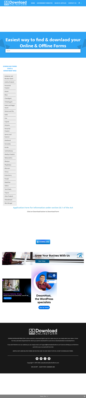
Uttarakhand (8, 200)
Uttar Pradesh (9, 196)
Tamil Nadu (8, 189)
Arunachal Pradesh (8, 86)
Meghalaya (8, 165)
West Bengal (8, 203)
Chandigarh (8, 98)
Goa (6, 118)
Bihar (6, 95)
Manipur (7, 161)
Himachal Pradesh (7, 130)
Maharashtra (8, 158)
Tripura (7, 193)
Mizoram (7, 168)
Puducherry (8, 175)
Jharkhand (8, 140)
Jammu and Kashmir (8, 135)
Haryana (7, 125)
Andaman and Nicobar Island (9, 77)
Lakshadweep (9, 151)
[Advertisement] (43, 19)
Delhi (6, 115)
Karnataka (8, 144)
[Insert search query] (43, 50)
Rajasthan (7, 182)
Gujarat (7, 122)
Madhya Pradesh (10, 154)
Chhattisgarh (8, 102)
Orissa (6, 172)
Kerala (6, 147)
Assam (7, 91)
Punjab (7, 179)
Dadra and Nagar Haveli (10, 106)
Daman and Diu (9, 111)
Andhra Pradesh (9, 82)
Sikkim (7, 186)
